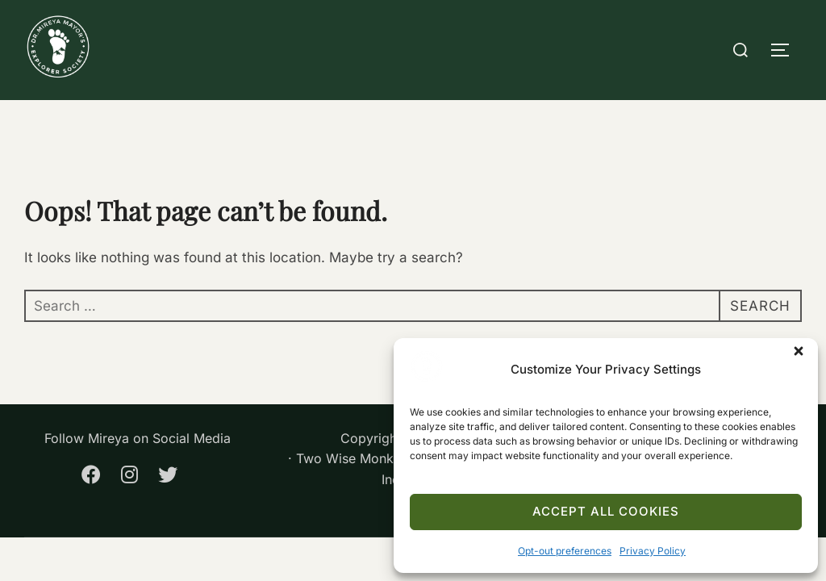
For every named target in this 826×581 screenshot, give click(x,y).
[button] (801, 354)
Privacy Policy (653, 551)
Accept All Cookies (605, 511)
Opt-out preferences (564, 551)
